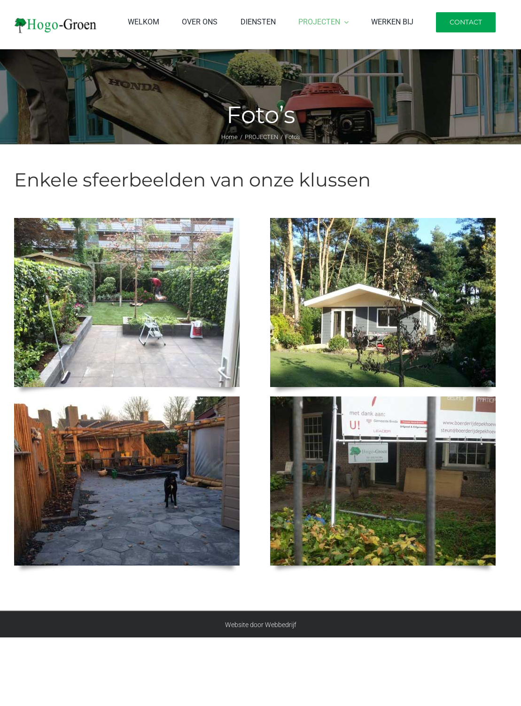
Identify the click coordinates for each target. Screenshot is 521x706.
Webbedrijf (280, 624)
